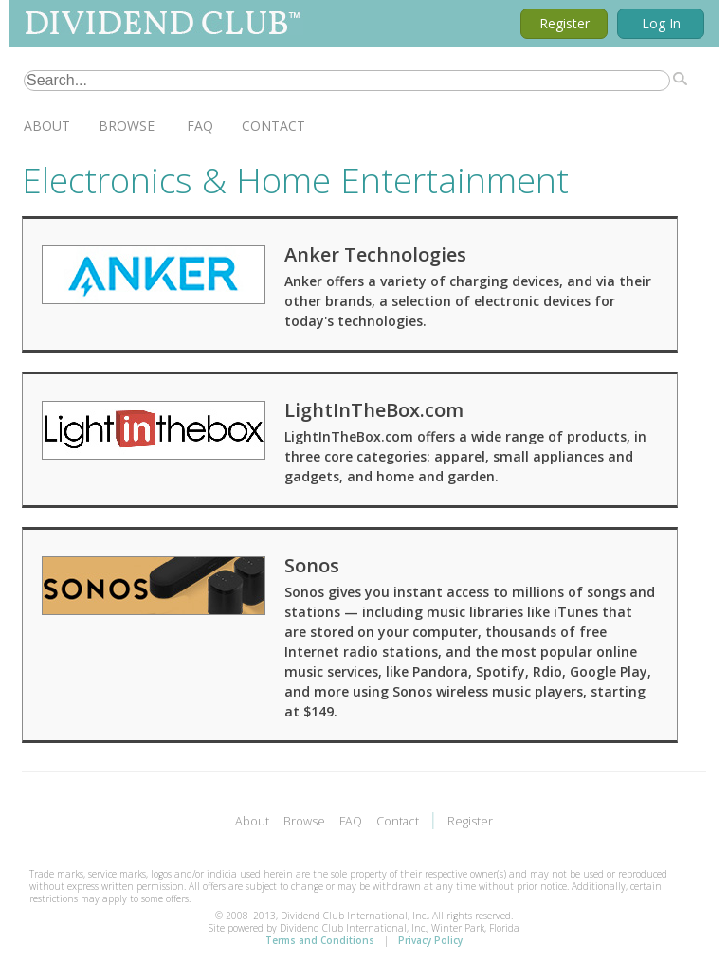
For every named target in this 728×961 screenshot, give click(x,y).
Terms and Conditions (319, 940)
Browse (127, 126)
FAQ (200, 126)
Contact (273, 126)
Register (564, 23)
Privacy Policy (430, 940)
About (47, 126)
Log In (661, 23)
